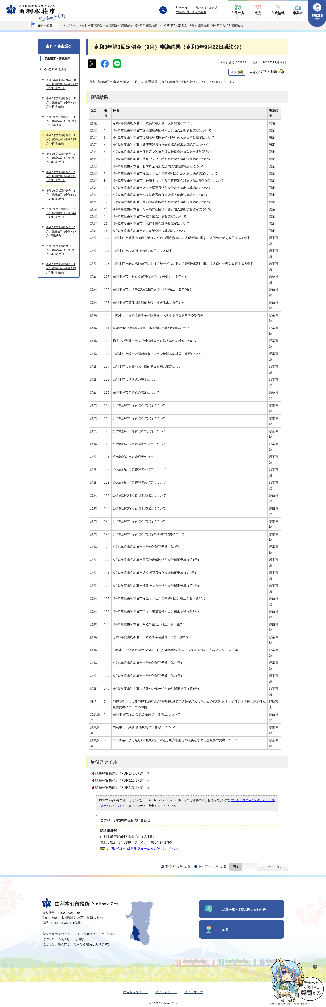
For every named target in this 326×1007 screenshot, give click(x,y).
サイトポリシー (166, 992)
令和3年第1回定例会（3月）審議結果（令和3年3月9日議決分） (61, 231)
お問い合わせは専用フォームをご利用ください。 (144, 848)
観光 (258, 13)
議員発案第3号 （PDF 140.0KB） (122, 773)
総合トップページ (135, 992)
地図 (225, 929)
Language (182, 7)
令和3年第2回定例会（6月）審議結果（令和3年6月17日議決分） (61, 176)
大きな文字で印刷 (263, 72)
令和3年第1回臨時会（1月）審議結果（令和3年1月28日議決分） (61, 268)
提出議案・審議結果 (118, 25)
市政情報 (278, 13)
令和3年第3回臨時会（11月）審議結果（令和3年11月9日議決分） (62, 121)
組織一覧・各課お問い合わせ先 (244, 909)
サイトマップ (193, 992)
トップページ (69, 25)
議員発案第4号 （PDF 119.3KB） (122, 780)
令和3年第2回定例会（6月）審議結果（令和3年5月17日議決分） (61, 194)
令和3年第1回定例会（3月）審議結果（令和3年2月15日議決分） (61, 250)
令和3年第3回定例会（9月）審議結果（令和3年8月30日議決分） (61, 157)
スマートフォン (272, 866)
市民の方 (237, 13)
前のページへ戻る (177, 866)
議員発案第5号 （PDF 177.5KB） (122, 787)
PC (250, 866)
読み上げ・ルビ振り (208, 7)
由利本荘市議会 (92, 25)
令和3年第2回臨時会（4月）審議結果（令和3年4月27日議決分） (61, 213)
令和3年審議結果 (146, 25)
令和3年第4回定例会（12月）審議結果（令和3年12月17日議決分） (62, 84)
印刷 (234, 72)
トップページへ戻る (212, 866)
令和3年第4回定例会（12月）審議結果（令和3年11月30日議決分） (62, 102)
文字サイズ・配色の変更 (191, 12)
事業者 (298, 13)
